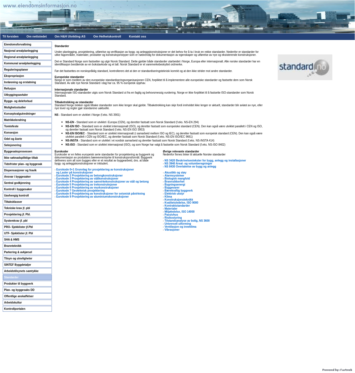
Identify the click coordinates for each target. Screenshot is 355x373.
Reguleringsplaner (16, 69)
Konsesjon (11, 132)
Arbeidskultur (13, 302)
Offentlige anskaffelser (19, 296)
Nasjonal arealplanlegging (21, 50)
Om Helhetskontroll (107, 36)
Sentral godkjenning (17, 182)
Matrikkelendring (15, 120)
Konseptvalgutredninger (20, 113)
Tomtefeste (11, 126)
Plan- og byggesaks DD (19, 289)
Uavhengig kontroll (16, 195)
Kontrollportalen (14, 308)
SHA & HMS (11, 239)
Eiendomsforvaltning (17, 44)
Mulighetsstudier (15, 107)
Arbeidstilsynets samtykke (21, 271)
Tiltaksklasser (13, 201)
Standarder (11, 277)
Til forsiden (10, 36)
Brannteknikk (12, 245)
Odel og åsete (13, 138)
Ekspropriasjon (14, 75)
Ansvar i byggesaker (17, 176)
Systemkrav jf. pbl (16, 220)
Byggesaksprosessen (18, 151)
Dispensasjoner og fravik (20, 170)
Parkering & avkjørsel (18, 252)
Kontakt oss (137, 36)
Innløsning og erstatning (20, 82)
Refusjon (10, 88)
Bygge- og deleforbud (18, 101)
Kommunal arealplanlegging (22, 63)
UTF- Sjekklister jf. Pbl (18, 233)
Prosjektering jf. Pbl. (17, 214)
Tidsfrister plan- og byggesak (23, 164)
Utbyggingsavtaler (16, 94)
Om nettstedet (36, 36)
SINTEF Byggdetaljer (17, 264)
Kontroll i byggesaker (18, 189)
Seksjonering (12, 145)
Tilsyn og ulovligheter (18, 258)
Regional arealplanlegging (21, 57)
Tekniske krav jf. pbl (17, 208)
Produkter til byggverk (18, 283)
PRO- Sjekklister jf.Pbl (18, 227)
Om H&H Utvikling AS (70, 36)
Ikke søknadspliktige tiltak (21, 157)
